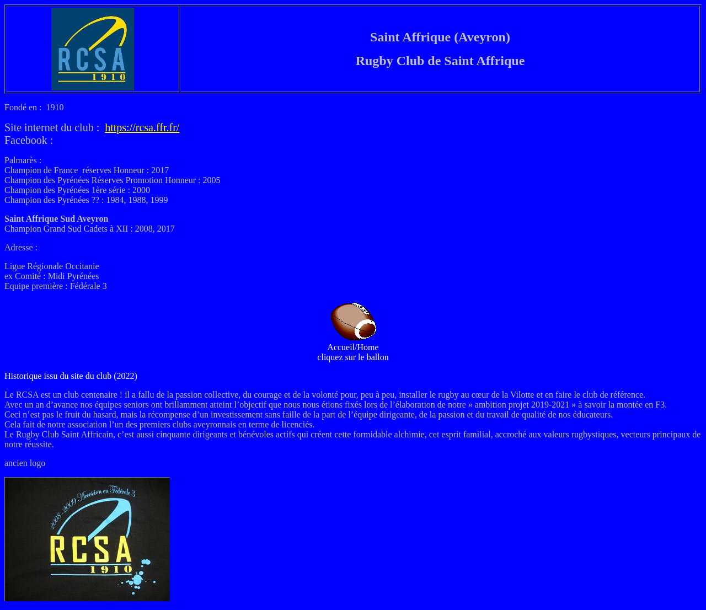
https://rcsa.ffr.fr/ (142, 127)
